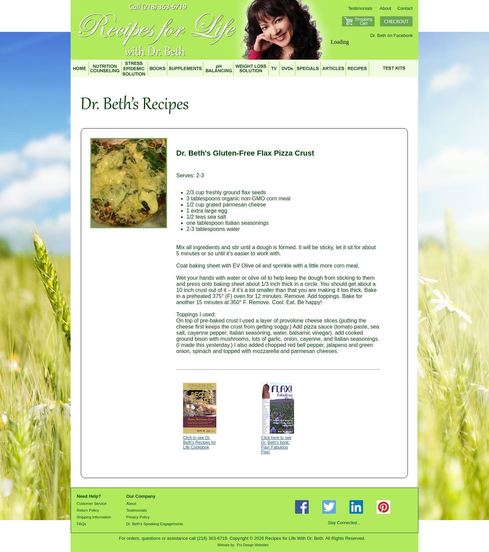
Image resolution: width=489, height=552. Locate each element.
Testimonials (360, 8)
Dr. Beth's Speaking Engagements (154, 524)
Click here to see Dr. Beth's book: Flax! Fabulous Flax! (276, 444)
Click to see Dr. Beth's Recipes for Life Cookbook (199, 442)
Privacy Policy (137, 517)
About (385, 8)
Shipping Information (94, 517)
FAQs (81, 524)
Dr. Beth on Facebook (391, 35)
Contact (405, 8)
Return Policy (88, 510)
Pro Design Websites (253, 545)
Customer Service (91, 503)
